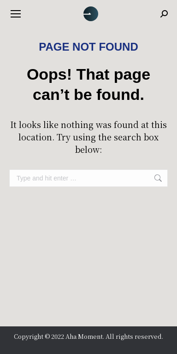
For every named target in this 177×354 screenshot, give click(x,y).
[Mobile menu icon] (15, 13)
